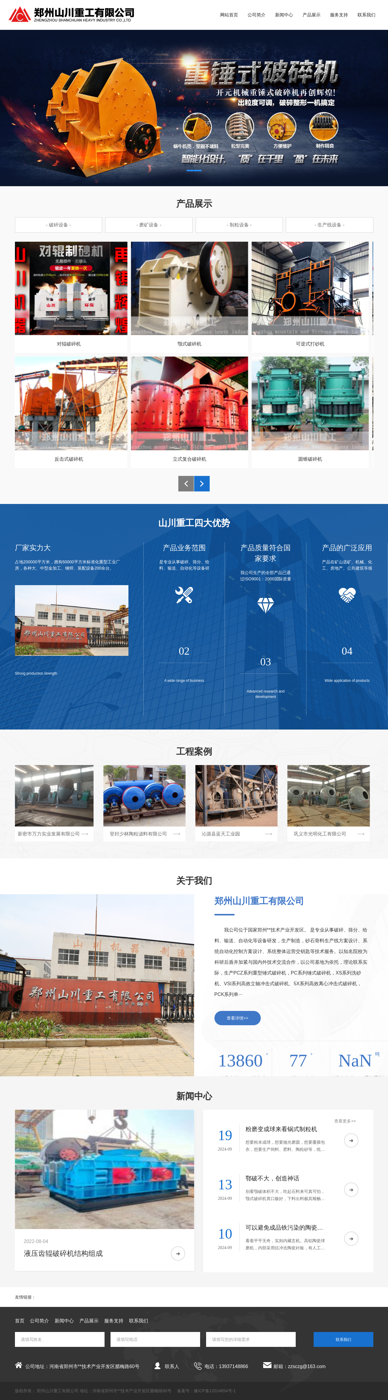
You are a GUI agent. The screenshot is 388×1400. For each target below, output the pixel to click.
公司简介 (257, 14)
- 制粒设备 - (239, 224)
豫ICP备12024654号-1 (215, 1390)
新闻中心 (284, 14)
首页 (19, 1320)
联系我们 (366, 14)
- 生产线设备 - (329, 224)
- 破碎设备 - (58, 224)
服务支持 (339, 14)
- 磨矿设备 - (148, 224)
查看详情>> (237, 1018)
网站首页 (229, 14)
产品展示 (311, 14)
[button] (194, 170)
